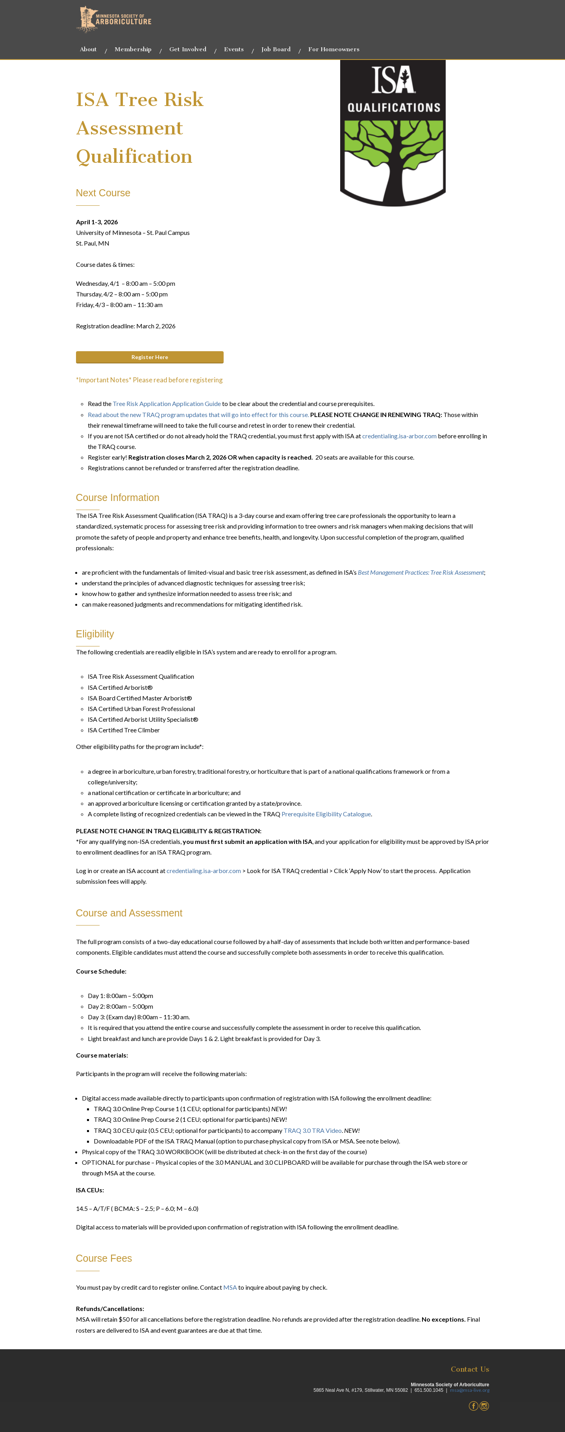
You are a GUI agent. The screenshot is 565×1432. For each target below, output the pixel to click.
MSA (230, 1287)
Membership (133, 49)
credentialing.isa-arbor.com (399, 435)
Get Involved (187, 49)
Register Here (150, 357)
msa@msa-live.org (469, 1390)
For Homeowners (333, 49)
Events (234, 49)
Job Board (276, 49)
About (88, 49)
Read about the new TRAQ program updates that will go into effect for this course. (199, 414)
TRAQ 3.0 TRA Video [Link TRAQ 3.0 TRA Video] (312, 1130)
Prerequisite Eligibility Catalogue (326, 813)
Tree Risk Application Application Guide (167, 403)
